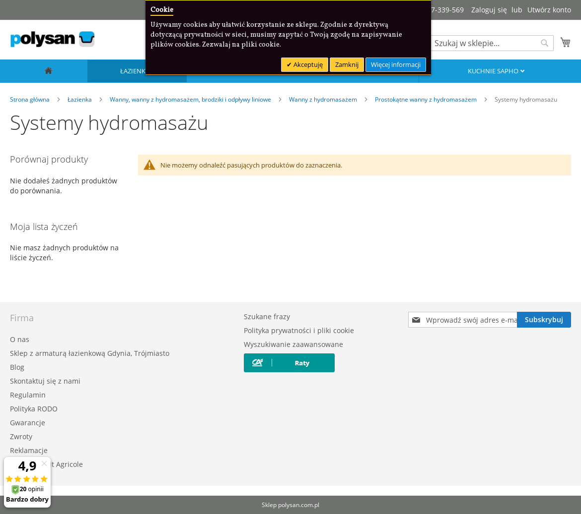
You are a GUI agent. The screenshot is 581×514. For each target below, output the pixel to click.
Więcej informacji (396, 64)
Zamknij (347, 64)
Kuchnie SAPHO (494, 70)
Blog (17, 367)
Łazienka (135, 70)
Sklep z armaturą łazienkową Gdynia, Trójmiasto (89, 353)
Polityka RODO (34, 408)
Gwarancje (27, 422)
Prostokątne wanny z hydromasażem (426, 99)
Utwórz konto (549, 9)
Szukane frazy (267, 316)
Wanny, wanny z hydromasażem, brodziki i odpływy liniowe (191, 99)
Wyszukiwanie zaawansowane (293, 344)
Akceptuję (307, 64)
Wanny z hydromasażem (324, 99)
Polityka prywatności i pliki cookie (299, 330)
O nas (19, 339)
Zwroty (21, 436)
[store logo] (52, 39)
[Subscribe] (544, 320)
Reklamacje (29, 450)
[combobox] (492, 43)
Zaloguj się (489, 9)
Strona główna (30, 99)
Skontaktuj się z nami (45, 381)
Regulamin (28, 395)
